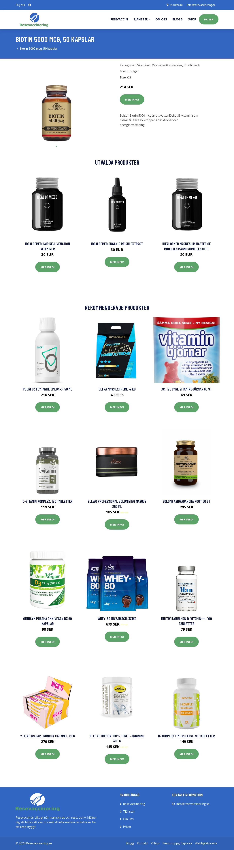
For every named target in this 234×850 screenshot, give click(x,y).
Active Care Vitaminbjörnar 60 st (186, 389)
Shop (192, 19)
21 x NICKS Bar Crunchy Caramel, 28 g (47, 736)
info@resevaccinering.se (201, 5)
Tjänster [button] (140, 19)
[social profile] (29, 4)
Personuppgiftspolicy (177, 843)
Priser (208, 19)
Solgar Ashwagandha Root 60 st (186, 501)
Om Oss (128, 819)
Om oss (161, 19)
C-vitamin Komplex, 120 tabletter (47, 501)
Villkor (155, 843)
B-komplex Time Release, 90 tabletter (186, 736)
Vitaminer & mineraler (167, 65)
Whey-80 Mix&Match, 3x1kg (117, 618)
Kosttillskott (192, 65)
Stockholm (176, 5)
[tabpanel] (56, 102)
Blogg (177, 19)
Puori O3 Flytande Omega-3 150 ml (47, 389)
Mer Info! (132, 99)
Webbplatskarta (206, 843)
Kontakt (142, 843)
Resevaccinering (134, 804)
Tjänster (129, 811)
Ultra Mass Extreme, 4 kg (117, 389)
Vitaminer (144, 65)
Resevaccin (119, 19)
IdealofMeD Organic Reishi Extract (117, 243)
